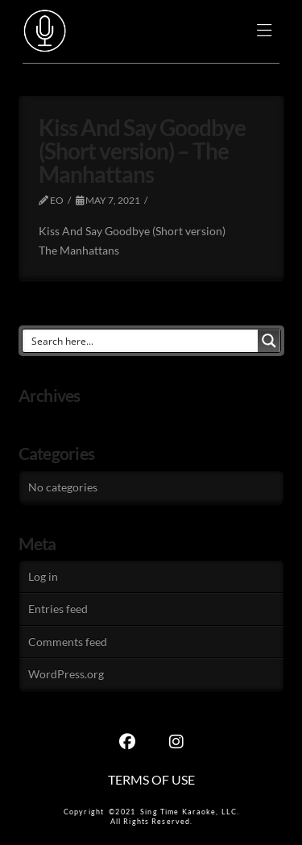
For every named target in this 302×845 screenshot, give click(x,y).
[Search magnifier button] (269, 340)
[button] (264, 32)
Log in (43, 576)
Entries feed (58, 608)
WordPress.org (66, 674)
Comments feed (67, 641)
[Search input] (140, 341)
